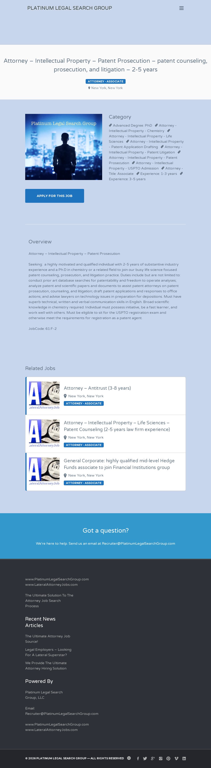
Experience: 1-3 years (158, 174)
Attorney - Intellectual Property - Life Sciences (140, 139)
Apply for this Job (54, 196)
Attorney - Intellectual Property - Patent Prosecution (143, 160)
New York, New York (107, 88)
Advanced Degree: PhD (132, 125)
